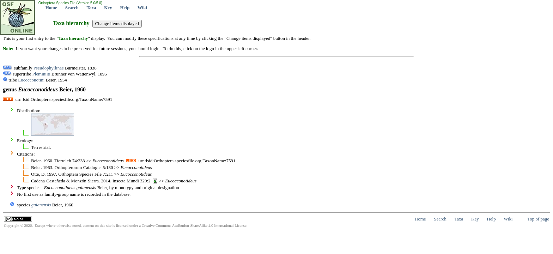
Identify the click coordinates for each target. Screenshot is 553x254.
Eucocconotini (31, 80)
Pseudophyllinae (49, 68)
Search (72, 7)
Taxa (91, 7)
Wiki (142, 7)
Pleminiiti (41, 74)
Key (108, 7)
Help (124, 7)
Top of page (538, 219)
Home (51, 7)
